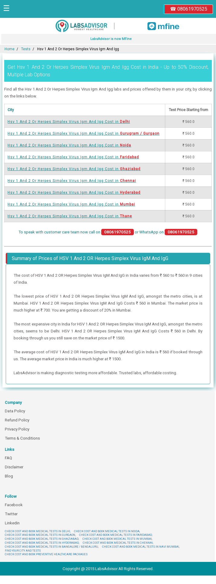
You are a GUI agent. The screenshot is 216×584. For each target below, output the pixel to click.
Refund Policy (17, 420)
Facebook (14, 505)
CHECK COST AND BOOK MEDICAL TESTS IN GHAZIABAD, (42, 538)
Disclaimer (14, 467)
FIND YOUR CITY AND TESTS (23, 550)
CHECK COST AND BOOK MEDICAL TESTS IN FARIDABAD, (115, 534)
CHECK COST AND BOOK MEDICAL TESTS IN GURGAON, (40, 534)
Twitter (11, 514)
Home (10, 49)
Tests (26, 49)
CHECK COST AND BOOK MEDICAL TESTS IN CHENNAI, (118, 542)
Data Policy (15, 411)
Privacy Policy (17, 429)
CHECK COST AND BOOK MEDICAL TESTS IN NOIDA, (107, 531)
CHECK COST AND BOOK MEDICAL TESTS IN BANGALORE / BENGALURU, (51, 546)
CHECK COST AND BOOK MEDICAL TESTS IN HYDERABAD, (42, 542)
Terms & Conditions (22, 438)
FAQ (8, 458)
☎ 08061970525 (188, 9)
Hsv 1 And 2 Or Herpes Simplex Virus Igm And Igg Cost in (69, 122)
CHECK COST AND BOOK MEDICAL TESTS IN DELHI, (37, 531)
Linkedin (12, 523)
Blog (9, 476)
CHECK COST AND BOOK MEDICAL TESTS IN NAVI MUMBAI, (140, 546)
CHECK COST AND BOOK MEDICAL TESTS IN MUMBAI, (117, 538)
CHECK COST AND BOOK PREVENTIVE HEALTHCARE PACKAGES (46, 554)
